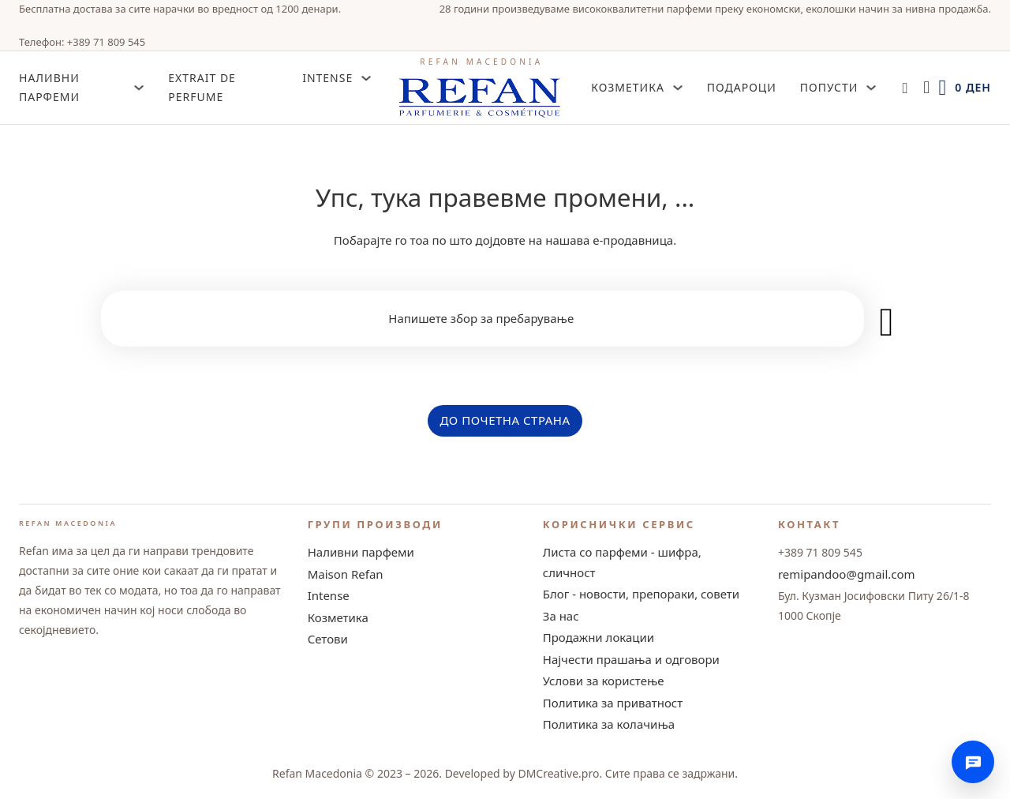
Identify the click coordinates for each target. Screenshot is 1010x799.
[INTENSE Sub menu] (366, 78)
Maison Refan (345, 574)
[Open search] (904, 88)
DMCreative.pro (558, 773)
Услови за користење (603, 680)
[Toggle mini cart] (964, 88)
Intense (329, 595)
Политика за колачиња (609, 724)
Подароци (741, 87)
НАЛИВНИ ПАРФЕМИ (49, 87)
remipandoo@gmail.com (846, 574)
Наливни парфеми (361, 552)
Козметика (627, 87)
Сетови (328, 639)
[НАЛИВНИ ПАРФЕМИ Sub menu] (138, 87)
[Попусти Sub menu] (871, 87)
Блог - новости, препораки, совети (641, 594)
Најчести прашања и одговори (631, 659)
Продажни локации (598, 637)
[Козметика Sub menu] (677, 87)
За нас (561, 616)
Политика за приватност (613, 703)
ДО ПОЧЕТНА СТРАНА (505, 420)
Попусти (829, 87)
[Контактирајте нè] (973, 762)
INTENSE (327, 77)
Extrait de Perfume (202, 87)
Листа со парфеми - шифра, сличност (622, 562)
